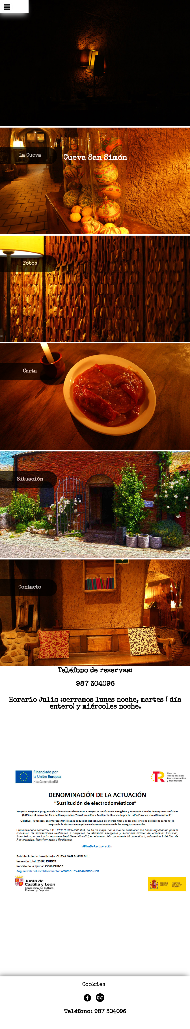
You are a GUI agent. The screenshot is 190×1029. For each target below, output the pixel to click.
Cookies (93, 985)
